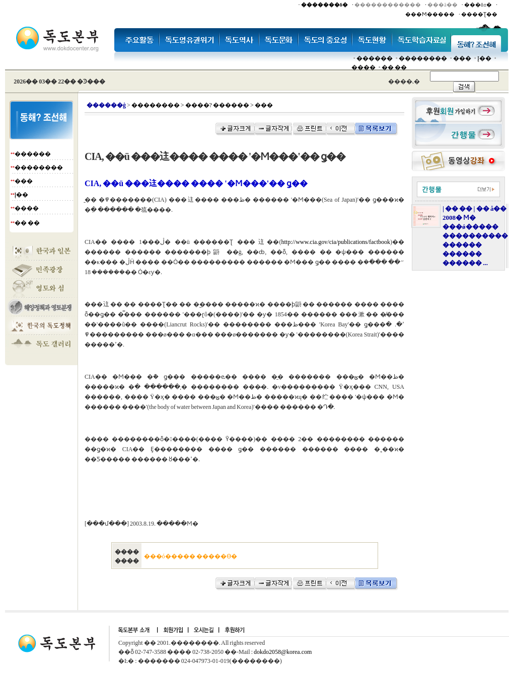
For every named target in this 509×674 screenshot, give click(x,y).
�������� (423, 58)
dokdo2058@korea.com (283, 651)
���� (363, 67)
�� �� (394, 67)
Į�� (484, 58)
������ (374, 58)
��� (462, 58)
